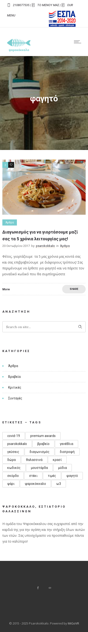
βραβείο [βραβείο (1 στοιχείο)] (43, 444)
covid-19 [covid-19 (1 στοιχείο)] (13, 436)
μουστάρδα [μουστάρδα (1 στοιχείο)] (39, 468)
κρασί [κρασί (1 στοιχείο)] (57, 460)
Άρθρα (13, 366)
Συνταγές (15, 398)
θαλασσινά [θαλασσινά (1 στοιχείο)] (34, 460)
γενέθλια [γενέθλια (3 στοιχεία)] (66, 444)
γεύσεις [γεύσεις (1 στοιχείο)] (13, 452)
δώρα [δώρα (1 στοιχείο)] (11, 460)
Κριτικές (14, 387)
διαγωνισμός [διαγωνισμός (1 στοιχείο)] (40, 452)
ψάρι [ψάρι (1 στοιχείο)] (11, 484)
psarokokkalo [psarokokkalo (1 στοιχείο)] (17, 444)
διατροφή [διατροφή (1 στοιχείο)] (67, 452)
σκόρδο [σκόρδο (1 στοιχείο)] (13, 476)
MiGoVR (73, 623)
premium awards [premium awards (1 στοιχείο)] (43, 436)
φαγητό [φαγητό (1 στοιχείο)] (72, 476)
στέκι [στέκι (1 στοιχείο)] (33, 476)
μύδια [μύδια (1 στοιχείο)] (62, 468)
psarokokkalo (45, 246)
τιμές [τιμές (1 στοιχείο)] (52, 476)
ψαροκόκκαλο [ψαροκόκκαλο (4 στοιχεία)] (35, 484)
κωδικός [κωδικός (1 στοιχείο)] (14, 468)
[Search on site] (44, 326)
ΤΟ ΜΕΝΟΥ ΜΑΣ (48, 5)
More (6, 289)
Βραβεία (14, 377)
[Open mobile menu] (78, 41)
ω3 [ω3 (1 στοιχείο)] (58, 484)
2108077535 (21, 5)
